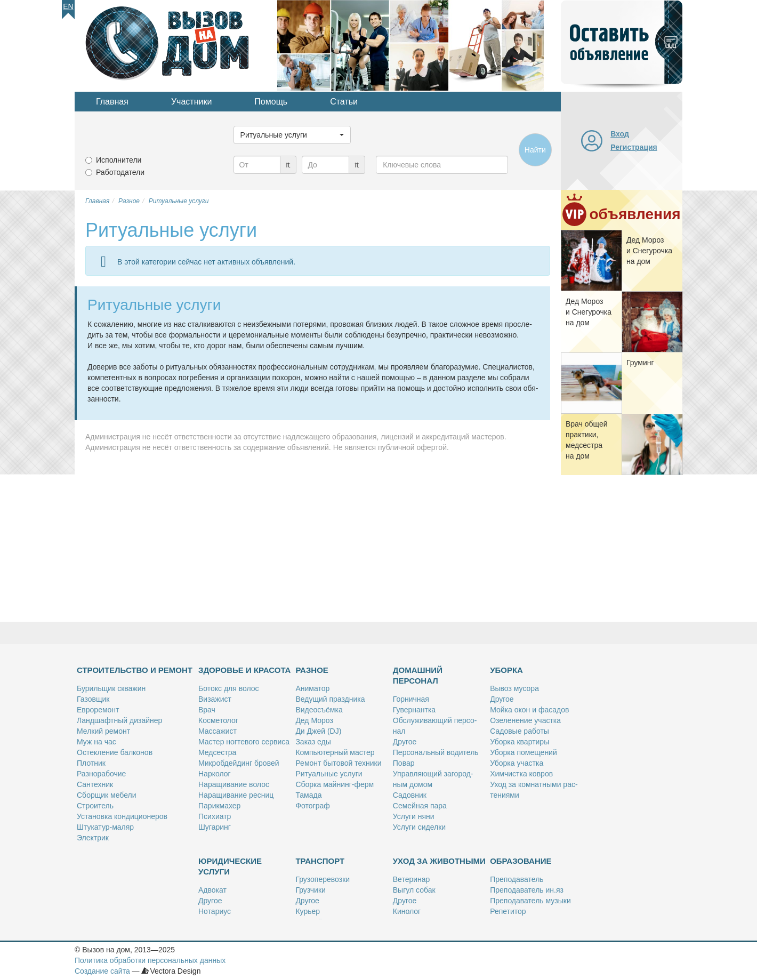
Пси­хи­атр (214, 816)
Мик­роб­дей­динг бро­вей (238, 763)
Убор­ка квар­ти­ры (519, 741)
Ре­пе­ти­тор (508, 911)
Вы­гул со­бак (414, 890)
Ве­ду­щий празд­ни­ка (330, 699)
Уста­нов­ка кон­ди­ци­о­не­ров (122, 816)
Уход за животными (439, 860)
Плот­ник (91, 763)
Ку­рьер (307, 911)
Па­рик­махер (219, 805)
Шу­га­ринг (214, 827)
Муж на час (96, 741)
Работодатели (120, 172)
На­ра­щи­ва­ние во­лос (233, 784)
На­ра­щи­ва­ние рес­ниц (235, 795)
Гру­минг (640, 362)
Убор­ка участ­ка (516, 763)
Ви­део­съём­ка (318, 709)
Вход (619, 134)
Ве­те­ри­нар (411, 879)
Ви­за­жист (214, 699)
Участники (191, 101)
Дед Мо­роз (314, 720)
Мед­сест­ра (217, 752)
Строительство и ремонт (134, 670)
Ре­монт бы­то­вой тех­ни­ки (338, 763)
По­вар (404, 763)
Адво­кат (212, 890)
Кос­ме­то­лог (218, 720)
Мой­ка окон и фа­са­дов (529, 709)
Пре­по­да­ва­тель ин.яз (526, 890)
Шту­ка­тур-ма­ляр (105, 827)
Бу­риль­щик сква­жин (111, 688)
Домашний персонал (417, 675)
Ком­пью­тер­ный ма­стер (334, 752)
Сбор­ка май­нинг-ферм (334, 784)
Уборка (506, 670)
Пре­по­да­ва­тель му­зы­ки (530, 900)
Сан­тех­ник (95, 784)
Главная (112, 101)
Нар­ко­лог (214, 773)
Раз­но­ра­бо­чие (101, 773)
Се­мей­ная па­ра (420, 805)
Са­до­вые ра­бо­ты (519, 731)
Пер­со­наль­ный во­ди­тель (436, 752)
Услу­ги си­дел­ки (419, 827)
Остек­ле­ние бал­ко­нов (114, 752)
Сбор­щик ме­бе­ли (106, 795)
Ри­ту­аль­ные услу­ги (328, 773)
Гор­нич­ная (411, 699)
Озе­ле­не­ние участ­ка (525, 720)
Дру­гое (404, 741)
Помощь (270, 101)
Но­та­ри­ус (214, 911)
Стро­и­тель (95, 805)
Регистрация (633, 147)
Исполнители (118, 160)
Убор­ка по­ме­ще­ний (523, 752)
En (68, 6)
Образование (520, 860)
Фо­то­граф (312, 805)
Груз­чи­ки (310, 890)
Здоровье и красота (244, 670)
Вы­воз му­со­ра (514, 688)
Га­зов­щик (93, 699)
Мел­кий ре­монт (103, 731)
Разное (311, 670)
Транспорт (319, 860)
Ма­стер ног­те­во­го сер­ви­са (243, 741)
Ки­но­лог (407, 911)
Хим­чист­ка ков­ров (521, 773)
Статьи (344, 101)
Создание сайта (102, 971)
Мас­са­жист (217, 731)
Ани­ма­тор (312, 688)
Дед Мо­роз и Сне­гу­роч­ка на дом (649, 251)
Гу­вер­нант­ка (414, 709)
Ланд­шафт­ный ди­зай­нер (119, 720)
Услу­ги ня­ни (413, 816)
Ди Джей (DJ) (318, 731)
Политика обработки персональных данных (150, 960)
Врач (206, 709)
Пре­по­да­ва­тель (516, 879)
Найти (535, 150)
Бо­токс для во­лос (228, 688)
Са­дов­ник (409, 795)
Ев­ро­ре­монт (98, 709)
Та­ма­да (308, 795)
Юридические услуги (230, 866)
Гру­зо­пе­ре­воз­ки (322, 879)
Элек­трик (93, 837)
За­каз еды (313, 741)
